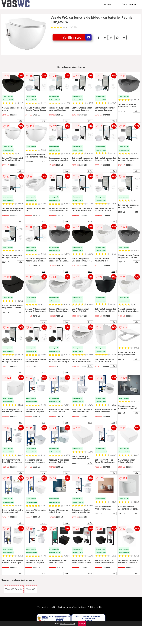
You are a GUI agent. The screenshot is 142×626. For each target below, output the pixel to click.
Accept (82, 623)
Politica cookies (95, 607)
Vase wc (108, 4)
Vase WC (31, 589)
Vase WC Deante (13, 589)
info (20, 121)
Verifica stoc (77, 37)
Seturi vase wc (129, 4)
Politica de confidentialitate (72, 607)
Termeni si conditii (46, 607)
